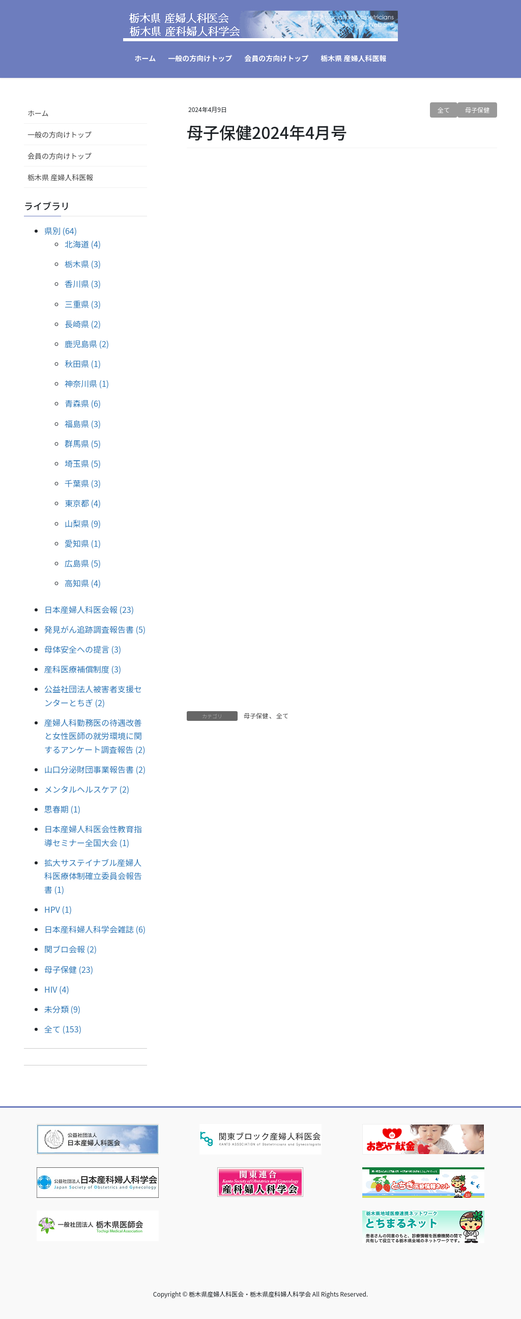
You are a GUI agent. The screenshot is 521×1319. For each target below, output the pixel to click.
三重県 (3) (83, 304)
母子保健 (477, 109)
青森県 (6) (83, 403)
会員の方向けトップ (59, 156)
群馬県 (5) (83, 443)
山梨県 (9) (83, 523)
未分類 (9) (62, 1009)
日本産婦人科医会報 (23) (89, 609)
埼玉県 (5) (83, 463)
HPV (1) (58, 909)
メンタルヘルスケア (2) (86, 789)
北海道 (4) (83, 244)
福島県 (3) (83, 423)
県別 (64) (60, 230)
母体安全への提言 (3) (82, 649)
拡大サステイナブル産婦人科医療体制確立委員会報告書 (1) (93, 875)
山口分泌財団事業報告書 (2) (95, 769)
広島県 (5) (83, 563)
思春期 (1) (62, 809)
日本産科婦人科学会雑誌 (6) (95, 929)
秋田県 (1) (83, 363)
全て (444, 109)
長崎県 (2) (83, 324)
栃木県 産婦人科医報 (60, 177)
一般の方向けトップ (59, 134)
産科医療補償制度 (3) (82, 669)
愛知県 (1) (83, 543)
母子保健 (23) (68, 969)
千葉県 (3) (83, 483)
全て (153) (62, 1029)
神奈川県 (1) (87, 383)
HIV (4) (56, 989)
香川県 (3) (83, 283)
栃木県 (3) (83, 264)
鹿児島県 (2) (87, 344)
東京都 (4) (83, 503)
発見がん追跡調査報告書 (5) (95, 629)
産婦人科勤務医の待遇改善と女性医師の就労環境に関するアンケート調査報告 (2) (95, 735)
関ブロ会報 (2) (70, 949)
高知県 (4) (83, 583)
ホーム (38, 113)
